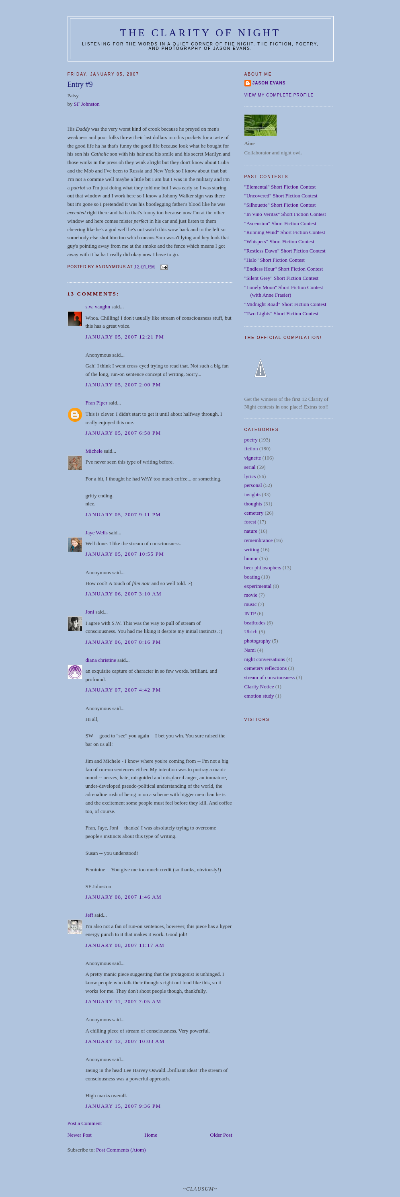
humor (251, 558)
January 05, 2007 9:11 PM (123, 514)
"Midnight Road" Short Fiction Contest (285, 304)
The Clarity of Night (200, 33)
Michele (94, 451)
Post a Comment (85, 1123)
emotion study (259, 696)
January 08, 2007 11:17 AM (125, 945)
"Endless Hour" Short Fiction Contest (283, 269)
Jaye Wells (97, 533)
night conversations (264, 659)
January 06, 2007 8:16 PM (123, 642)
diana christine (101, 660)
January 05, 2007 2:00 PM (123, 385)
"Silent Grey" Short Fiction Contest (281, 278)
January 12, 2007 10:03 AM (125, 1041)
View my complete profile (279, 95)
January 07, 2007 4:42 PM (123, 690)
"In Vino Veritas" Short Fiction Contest (285, 214)
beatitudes (255, 623)
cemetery (254, 513)
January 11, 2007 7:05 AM (124, 1001)
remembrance (258, 540)
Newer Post (80, 1135)
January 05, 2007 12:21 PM (125, 337)
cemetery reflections (265, 668)
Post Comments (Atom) (121, 1150)
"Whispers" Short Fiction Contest (279, 241)
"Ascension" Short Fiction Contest (280, 223)
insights (252, 494)
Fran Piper (97, 403)
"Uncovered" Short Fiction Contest (281, 196)
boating (252, 577)
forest (250, 522)
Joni (90, 612)
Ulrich (251, 631)
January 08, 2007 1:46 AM (124, 897)
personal (253, 485)
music (250, 604)
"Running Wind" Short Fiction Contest (284, 232)
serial (250, 467)
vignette (252, 458)
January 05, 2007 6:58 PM (123, 433)
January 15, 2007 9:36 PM (123, 1106)
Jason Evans (269, 83)
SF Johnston (87, 104)
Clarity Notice (259, 687)
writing (252, 549)
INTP (250, 613)
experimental (258, 586)
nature (250, 531)
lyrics (250, 476)
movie (251, 595)
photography (257, 641)
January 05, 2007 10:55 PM (125, 554)
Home (150, 1135)
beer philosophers (262, 568)
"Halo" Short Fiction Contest (274, 260)
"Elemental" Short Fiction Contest (280, 187)
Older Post (221, 1135)
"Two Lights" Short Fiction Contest (281, 313)
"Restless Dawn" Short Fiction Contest (285, 251)
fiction (251, 449)
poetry (251, 440)
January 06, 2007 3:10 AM (124, 594)
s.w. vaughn (98, 307)
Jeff (89, 915)
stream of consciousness (269, 677)
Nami (250, 650)
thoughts (253, 504)
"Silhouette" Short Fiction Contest (280, 205)
